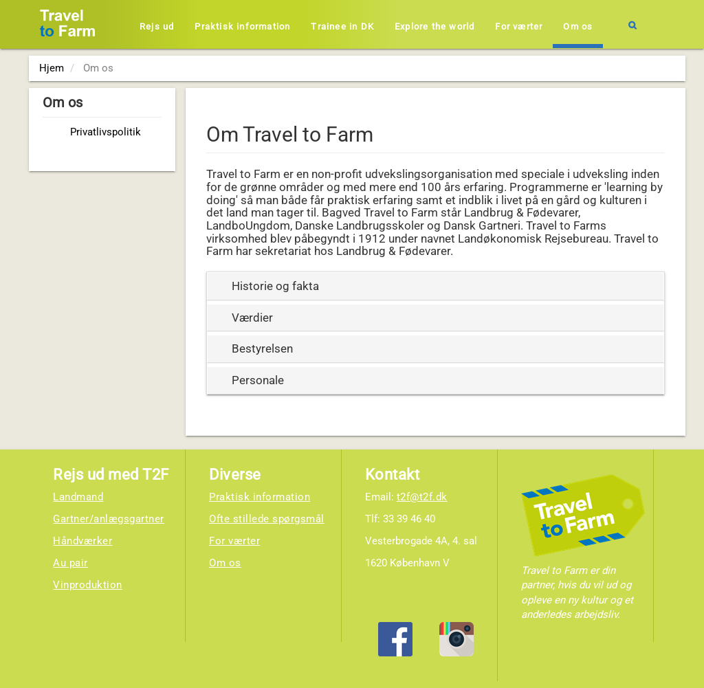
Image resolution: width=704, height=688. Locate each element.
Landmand (78, 497)
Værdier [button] (252, 317)
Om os (578, 26)
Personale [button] (258, 380)
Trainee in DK (342, 26)
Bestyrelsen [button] (262, 348)
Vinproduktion (87, 585)
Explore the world (434, 26)
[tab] (436, 286)
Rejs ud (157, 26)
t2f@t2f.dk (422, 497)
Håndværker (82, 541)
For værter (518, 26)
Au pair (70, 563)
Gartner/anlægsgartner (108, 519)
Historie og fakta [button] (275, 286)
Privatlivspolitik (105, 132)
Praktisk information (242, 26)
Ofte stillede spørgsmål (266, 519)
